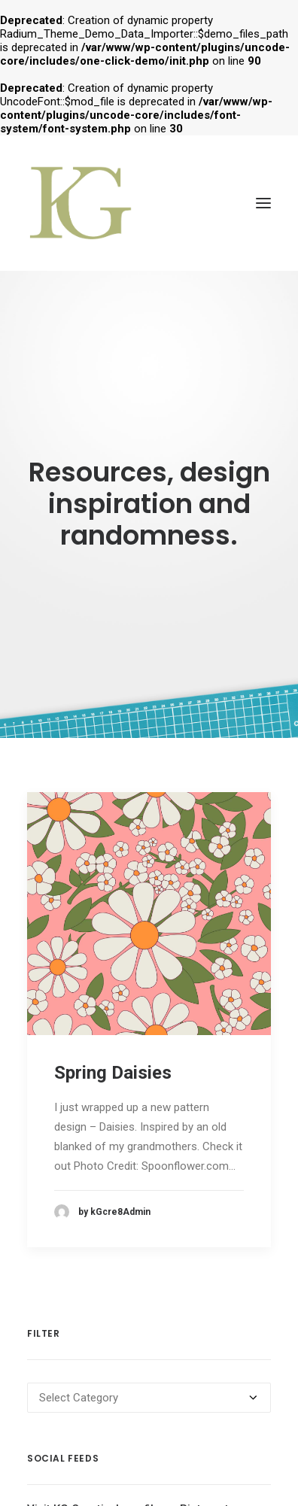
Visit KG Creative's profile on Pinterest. (129, 1494)
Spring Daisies (113, 1056)
